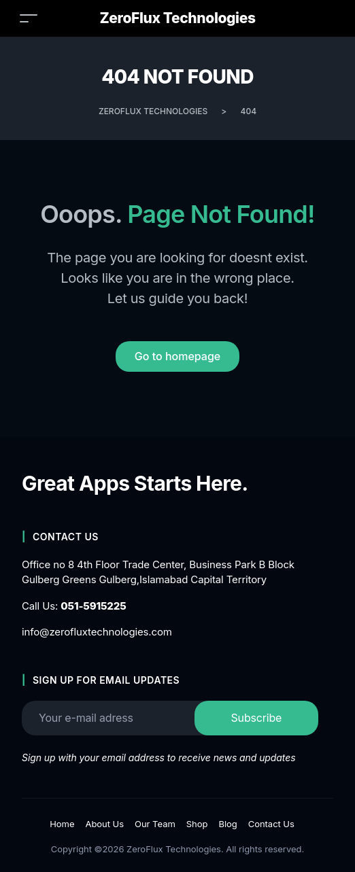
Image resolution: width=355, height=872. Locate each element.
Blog (227, 823)
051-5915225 (93, 605)
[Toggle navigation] (28, 18)
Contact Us (271, 823)
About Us (104, 823)
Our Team (155, 823)
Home (62, 823)
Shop (197, 823)
